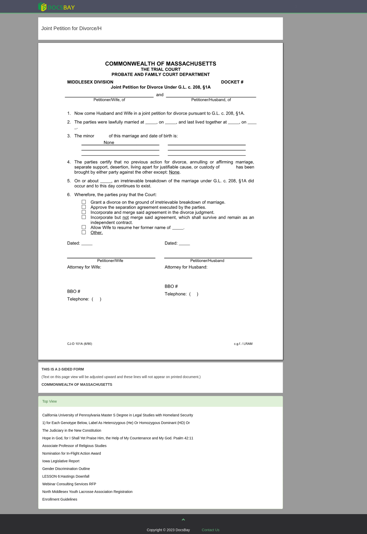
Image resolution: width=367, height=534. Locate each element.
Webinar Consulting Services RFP (69, 484)
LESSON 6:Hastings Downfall (65, 476)
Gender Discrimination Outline (66, 469)
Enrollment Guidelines (59, 499)
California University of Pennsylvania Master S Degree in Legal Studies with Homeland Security (117, 415)
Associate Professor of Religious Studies (74, 446)
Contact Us (210, 530)
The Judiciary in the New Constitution (71, 430)
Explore (95, 6)
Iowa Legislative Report (61, 461)
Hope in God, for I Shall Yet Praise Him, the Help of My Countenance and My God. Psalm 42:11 (117, 438)
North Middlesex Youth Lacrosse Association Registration (87, 492)
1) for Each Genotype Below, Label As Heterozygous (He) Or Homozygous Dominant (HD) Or (116, 423)
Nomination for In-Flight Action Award (71, 453)
